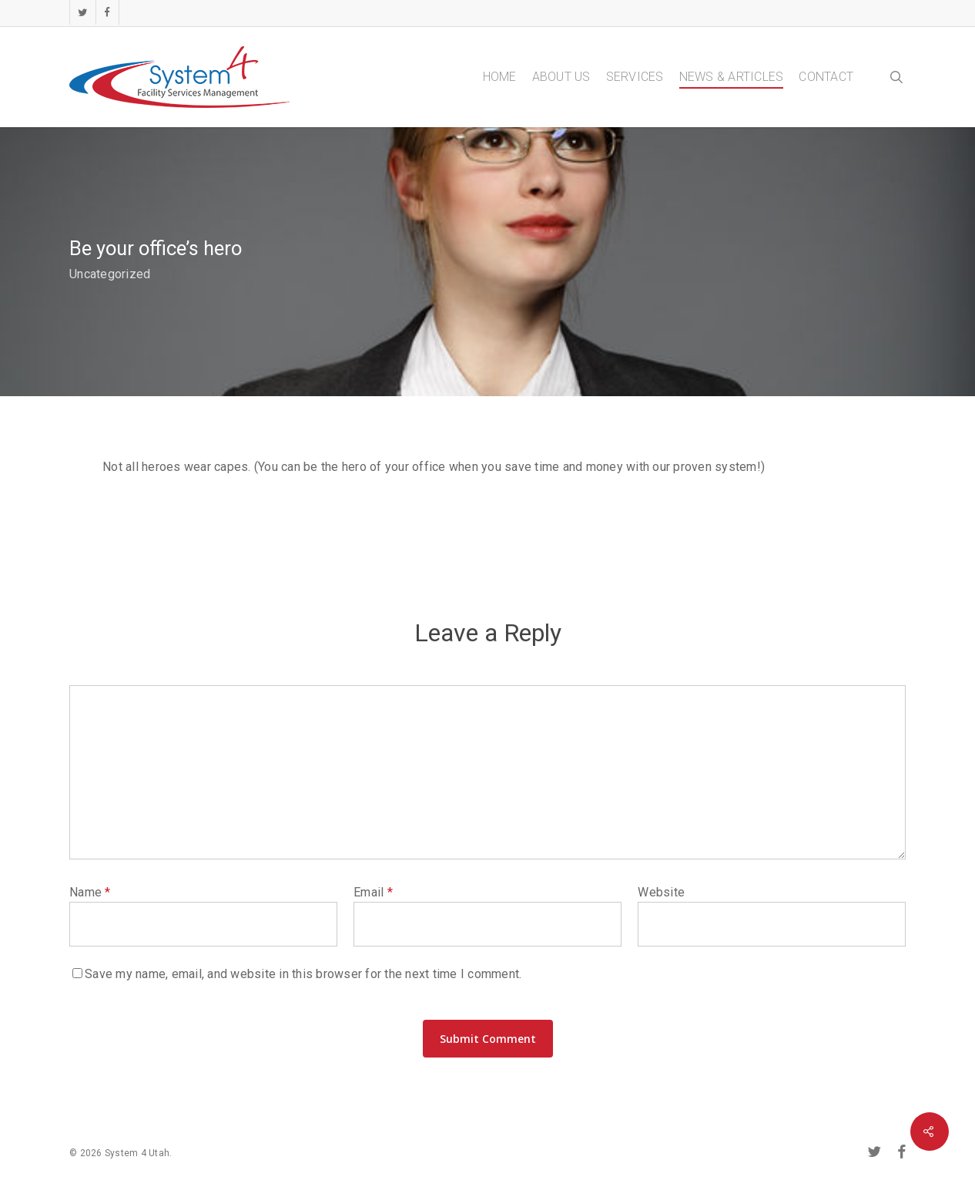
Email (373, 892)
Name (90, 892)
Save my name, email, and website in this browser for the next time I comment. (303, 974)
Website (661, 892)
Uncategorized (109, 274)
